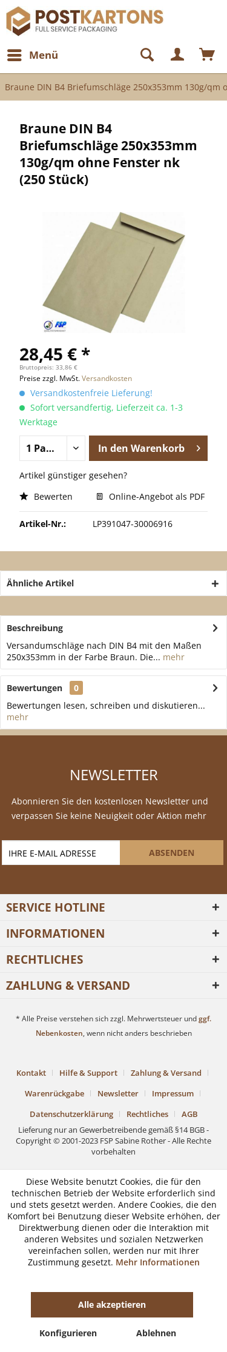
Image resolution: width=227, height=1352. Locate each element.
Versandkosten (107, 378)
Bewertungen (34, 688)
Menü (32, 53)
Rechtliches (147, 1113)
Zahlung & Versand (166, 1072)
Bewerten (46, 496)
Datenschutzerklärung (71, 1113)
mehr (172, 657)
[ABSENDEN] (171, 852)
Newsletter (118, 1093)
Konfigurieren (68, 1333)
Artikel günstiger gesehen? (73, 475)
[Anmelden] (178, 55)
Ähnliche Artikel (40, 583)
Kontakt (31, 1072)
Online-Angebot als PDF (150, 496)
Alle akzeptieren (112, 1304)
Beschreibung (35, 628)
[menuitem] (32, 55)
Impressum (173, 1093)
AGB (190, 1113)
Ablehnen (156, 1333)
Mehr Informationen (158, 1262)
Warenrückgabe (54, 1093)
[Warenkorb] (208, 55)
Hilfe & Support (88, 1072)
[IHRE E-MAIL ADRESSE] (62, 852)
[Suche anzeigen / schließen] (142, 55)
